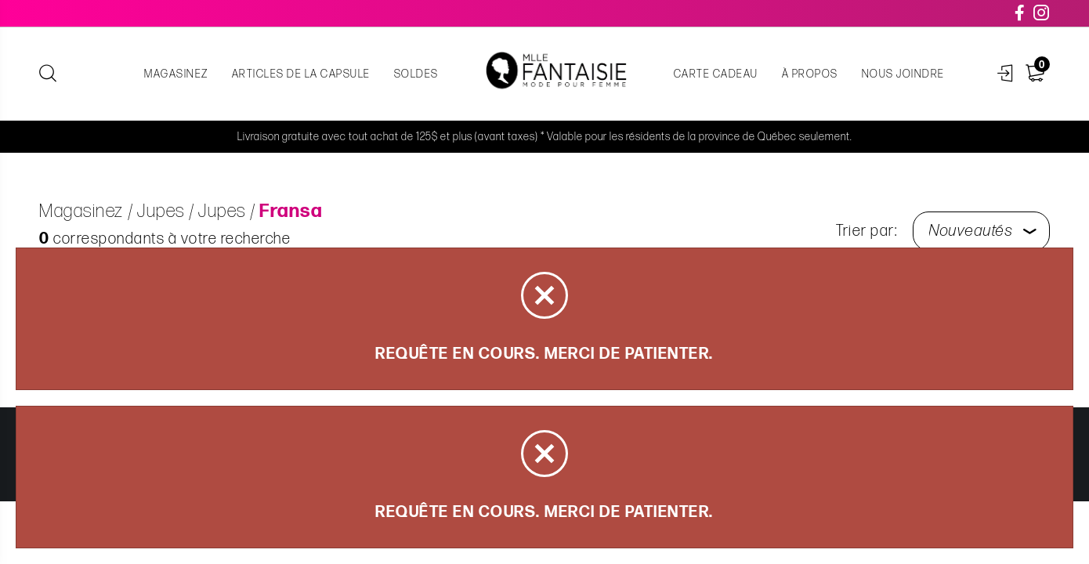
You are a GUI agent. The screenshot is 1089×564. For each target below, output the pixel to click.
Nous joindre (903, 74)
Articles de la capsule (301, 74)
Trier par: (866, 231)
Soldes (416, 74)
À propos (810, 74)
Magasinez (176, 74)
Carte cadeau (716, 74)
